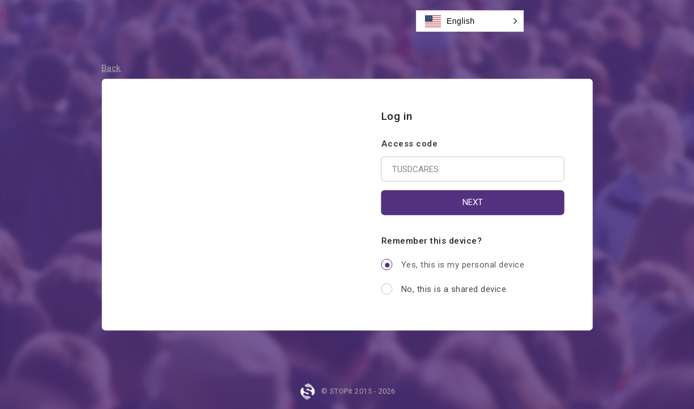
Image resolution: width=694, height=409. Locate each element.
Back (111, 68)
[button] (470, 21)
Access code (409, 143)
